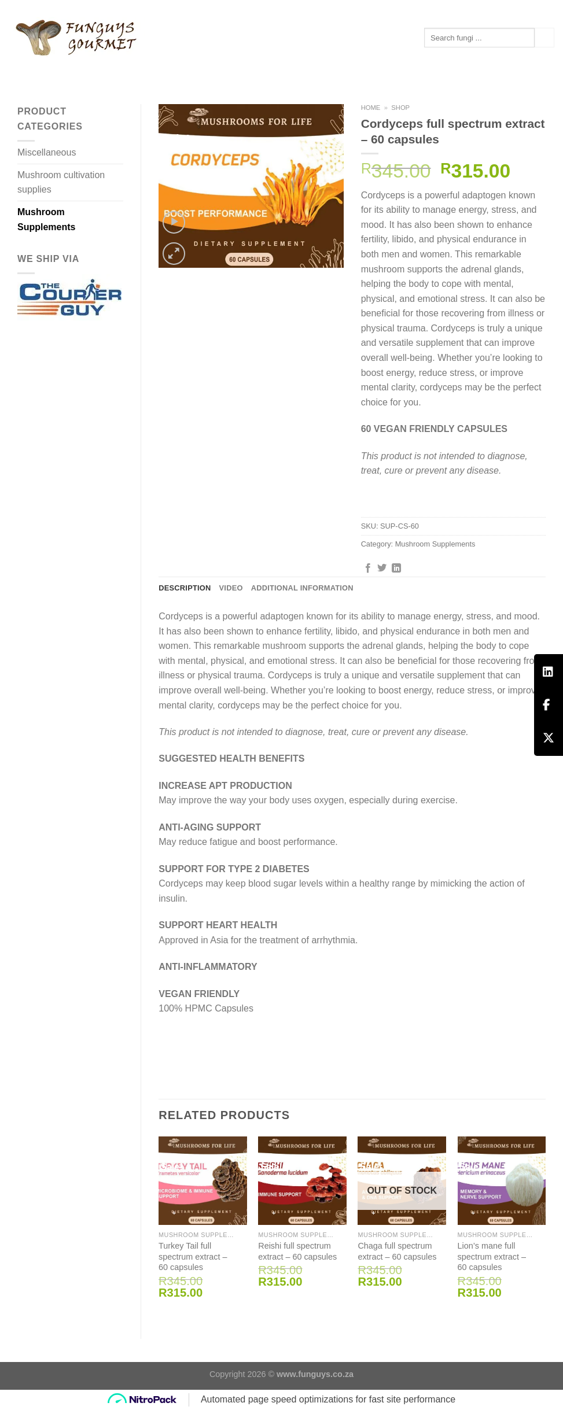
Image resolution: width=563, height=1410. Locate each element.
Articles (154, 69)
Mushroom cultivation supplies (61, 182)
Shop (400, 107)
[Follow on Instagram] (548, 9)
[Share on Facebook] (368, 568)
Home (371, 107)
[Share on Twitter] (382, 568)
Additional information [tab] (302, 588)
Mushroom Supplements (65, 69)
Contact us (214, 69)
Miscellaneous (46, 152)
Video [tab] (231, 588)
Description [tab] (185, 588)
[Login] (493, 8)
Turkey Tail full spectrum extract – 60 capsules (193, 1256)
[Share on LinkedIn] (396, 568)
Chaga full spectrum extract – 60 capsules (397, 1251)
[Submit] (544, 37)
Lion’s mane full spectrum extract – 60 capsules (492, 1256)
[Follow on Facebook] (537, 9)
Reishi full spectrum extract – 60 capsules (297, 1251)
